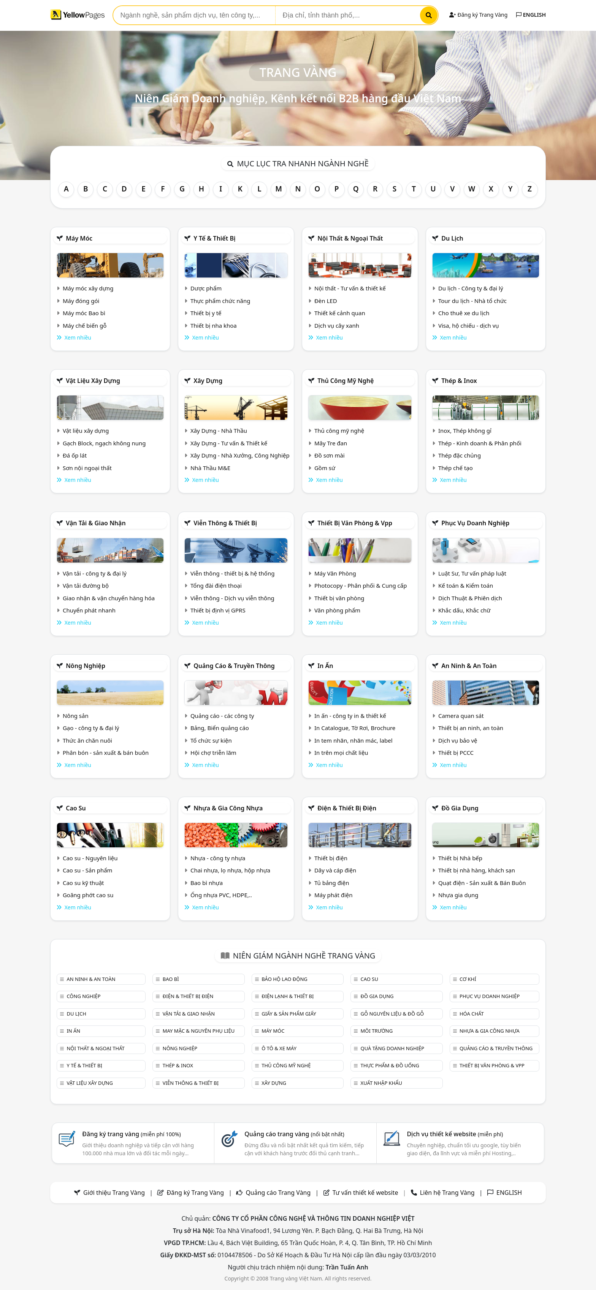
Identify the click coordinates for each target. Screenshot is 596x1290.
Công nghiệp (83, 996)
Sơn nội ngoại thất (87, 468)
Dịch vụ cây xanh (336, 325)
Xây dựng (207, 380)
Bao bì (171, 979)
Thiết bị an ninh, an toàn (470, 728)
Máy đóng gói (81, 301)
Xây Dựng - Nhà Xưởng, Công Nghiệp (240, 455)
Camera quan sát (461, 715)
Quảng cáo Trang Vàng (278, 1192)
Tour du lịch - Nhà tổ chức (472, 301)
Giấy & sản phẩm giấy (289, 1013)
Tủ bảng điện (331, 883)
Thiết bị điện (330, 858)
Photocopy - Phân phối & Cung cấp (360, 585)
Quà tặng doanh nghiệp (393, 1048)
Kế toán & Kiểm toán (465, 585)
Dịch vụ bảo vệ (457, 740)
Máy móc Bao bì (84, 313)
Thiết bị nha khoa (213, 325)
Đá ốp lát (75, 455)
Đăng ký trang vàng (131, 1134)
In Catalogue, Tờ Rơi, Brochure (354, 728)
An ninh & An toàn (469, 666)
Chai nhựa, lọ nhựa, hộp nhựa (230, 870)
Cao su (76, 808)
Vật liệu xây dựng (93, 380)
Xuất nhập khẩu (382, 1083)
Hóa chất (472, 1013)
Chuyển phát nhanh (89, 610)
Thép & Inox (459, 380)
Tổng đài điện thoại (216, 585)
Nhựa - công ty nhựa (218, 858)
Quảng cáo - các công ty (222, 715)
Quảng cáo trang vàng (294, 1134)
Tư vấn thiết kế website (366, 1192)
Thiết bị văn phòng (339, 598)
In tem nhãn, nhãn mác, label (353, 740)
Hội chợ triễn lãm (213, 752)
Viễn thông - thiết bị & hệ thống (232, 573)
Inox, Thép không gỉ (464, 430)
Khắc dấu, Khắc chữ (464, 610)
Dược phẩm (206, 288)
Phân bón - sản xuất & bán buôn (106, 752)
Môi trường (377, 1030)
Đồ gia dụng (460, 808)
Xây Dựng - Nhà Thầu (218, 430)
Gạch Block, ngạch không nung (104, 443)
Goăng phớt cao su (88, 895)
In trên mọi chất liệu (341, 752)
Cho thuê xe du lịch (464, 313)
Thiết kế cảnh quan (339, 313)
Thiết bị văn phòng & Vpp (354, 523)
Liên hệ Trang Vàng (447, 1192)
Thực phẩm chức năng (220, 301)
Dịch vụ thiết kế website (455, 1134)
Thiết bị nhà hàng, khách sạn (476, 870)
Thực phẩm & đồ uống (390, 1065)
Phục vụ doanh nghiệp (475, 523)
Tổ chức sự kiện (211, 740)
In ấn (325, 666)
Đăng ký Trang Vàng (478, 14)
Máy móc (79, 238)
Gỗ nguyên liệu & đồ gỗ (392, 1013)
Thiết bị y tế (206, 313)
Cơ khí (468, 979)
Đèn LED (325, 301)
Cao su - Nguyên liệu (90, 858)
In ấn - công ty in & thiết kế (350, 715)
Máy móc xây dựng (88, 288)
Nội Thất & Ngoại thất (350, 238)
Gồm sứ (324, 468)
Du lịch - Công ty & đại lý (470, 288)
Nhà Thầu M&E (210, 468)
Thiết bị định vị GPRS (218, 610)
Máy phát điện (333, 895)
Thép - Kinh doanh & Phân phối (480, 443)
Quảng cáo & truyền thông (234, 666)
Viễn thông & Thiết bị (225, 523)
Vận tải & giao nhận (95, 523)
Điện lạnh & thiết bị (288, 996)
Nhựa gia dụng (458, 895)
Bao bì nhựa (206, 883)
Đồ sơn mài (329, 455)
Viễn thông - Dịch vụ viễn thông (232, 598)
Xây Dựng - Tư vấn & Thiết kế (228, 443)
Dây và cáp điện (335, 870)
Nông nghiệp (85, 666)
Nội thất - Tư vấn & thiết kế (350, 288)
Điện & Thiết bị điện (346, 808)
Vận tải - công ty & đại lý (95, 573)
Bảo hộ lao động (285, 979)
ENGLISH (531, 14)
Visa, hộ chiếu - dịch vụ (468, 325)
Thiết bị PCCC (456, 752)
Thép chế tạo (455, 468)
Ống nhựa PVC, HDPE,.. (221, 895)
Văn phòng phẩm (337, 610)
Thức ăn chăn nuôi (87, 740)
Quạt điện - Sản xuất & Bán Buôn (482, 883)
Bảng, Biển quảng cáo (219, 728)
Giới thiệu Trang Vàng (114, 1192)
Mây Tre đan (330, 443)
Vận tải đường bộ (86, 585)
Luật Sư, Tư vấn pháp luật (472, 573)
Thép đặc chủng (459, 455)
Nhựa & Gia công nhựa (228, 808)
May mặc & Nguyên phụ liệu (199, 1030)
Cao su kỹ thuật (83, 883)
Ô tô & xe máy (279, 1048)
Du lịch (452, 238)
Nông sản (76, 715)
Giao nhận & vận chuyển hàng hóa (109, 598)
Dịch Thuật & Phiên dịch (470, 598)
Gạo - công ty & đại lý (91, 728)
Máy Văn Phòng (335, 573)
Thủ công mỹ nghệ (345, 380)
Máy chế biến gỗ (84, 325)
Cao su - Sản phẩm (88, 870)
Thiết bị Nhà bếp (460, 858)
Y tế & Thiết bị (214, 238)
